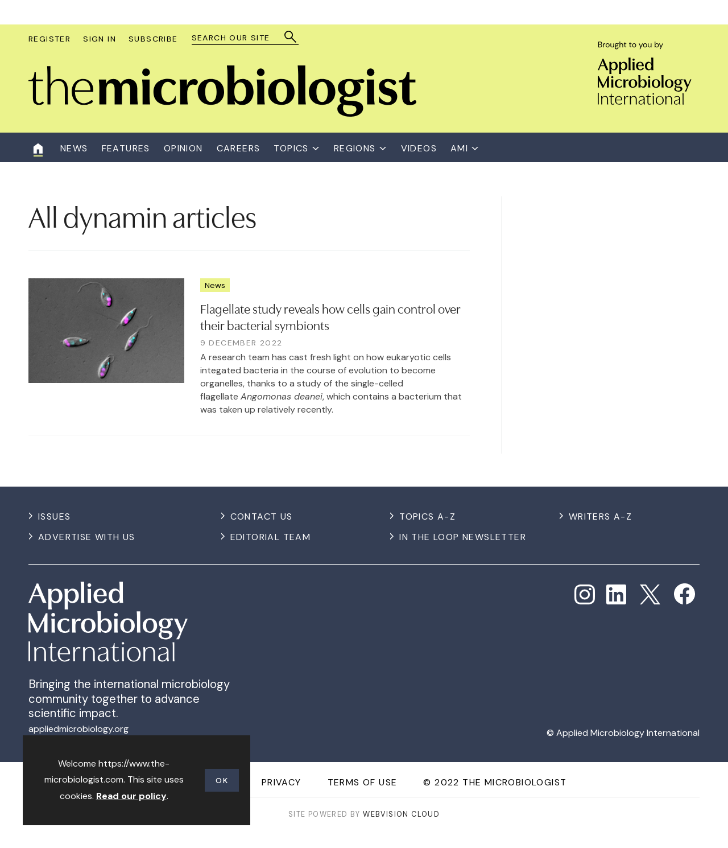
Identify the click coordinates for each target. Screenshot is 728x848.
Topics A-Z (427, 516)
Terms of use (363, 782)
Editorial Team (270, 537)
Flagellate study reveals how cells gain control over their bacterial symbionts (330, 316)
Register (49, 38)
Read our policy (131, 796)
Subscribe (153, 38)
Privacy (281, 782)
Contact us (261, 516)
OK (222, 780)
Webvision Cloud (401, 814)
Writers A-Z (600, 516)
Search (291, 37)
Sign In (99, 38)
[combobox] (240, 37)
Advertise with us (86, 537)
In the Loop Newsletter (462, 537)
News (215, 285)
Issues (54, 516)
